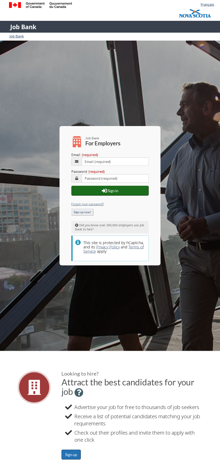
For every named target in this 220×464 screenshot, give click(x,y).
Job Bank (23, 27)
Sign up (71, 454)
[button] (79, 392)
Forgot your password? (87, 203)
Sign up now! (82, 211)
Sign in (110, 189)
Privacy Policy (108, 246)
